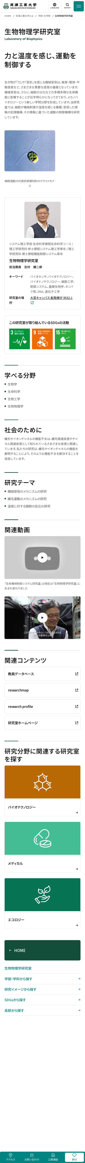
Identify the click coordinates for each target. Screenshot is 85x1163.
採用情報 (17, 1125)
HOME (7, 15)
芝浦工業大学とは (25, 15)
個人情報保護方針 (62, 1125)
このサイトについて (37, 1125)
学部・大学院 (44, 15)
